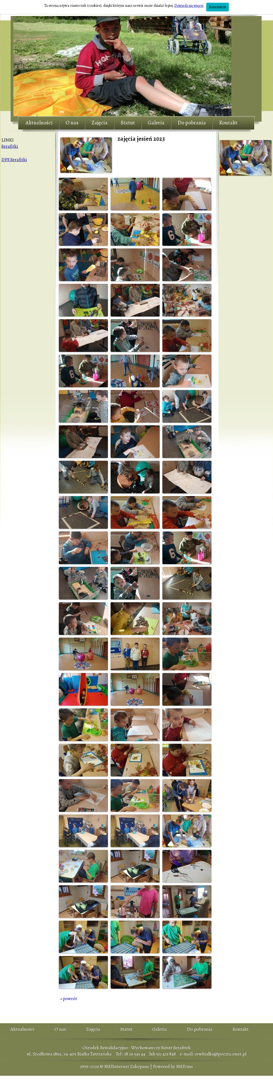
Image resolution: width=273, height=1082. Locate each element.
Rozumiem (217, 7)
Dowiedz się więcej (189, 5)
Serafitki (9, 146)
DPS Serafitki (14, 159)
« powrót (68, 998)
